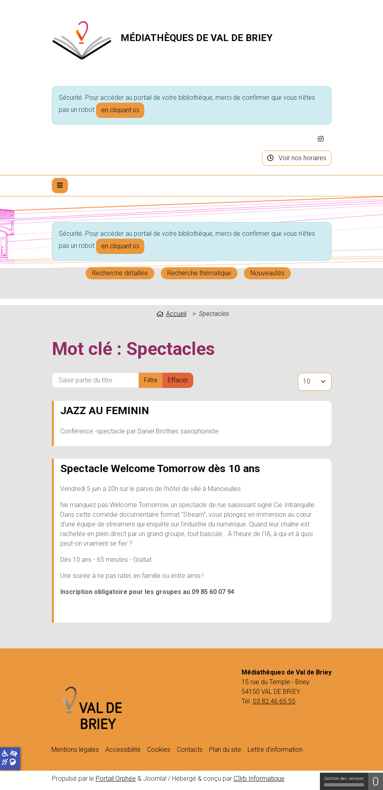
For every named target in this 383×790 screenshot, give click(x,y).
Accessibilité (123, 749)
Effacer (178, 380)
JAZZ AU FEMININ (104, 410)
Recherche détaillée (120, 273)
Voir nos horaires (296, 158)
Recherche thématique (199, 273)
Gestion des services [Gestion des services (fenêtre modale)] (344, 781)
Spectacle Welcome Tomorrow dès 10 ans (160, 468)
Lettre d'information (275, 749)
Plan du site (225, 749)
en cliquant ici (120, 110)
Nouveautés (267, 273)
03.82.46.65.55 (274, 701)
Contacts (190, 749)
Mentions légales (75, 749)
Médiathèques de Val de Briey (196, 37)
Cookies (158, 749)
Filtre (151, 380)
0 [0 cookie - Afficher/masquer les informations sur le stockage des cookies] (375, 781)
